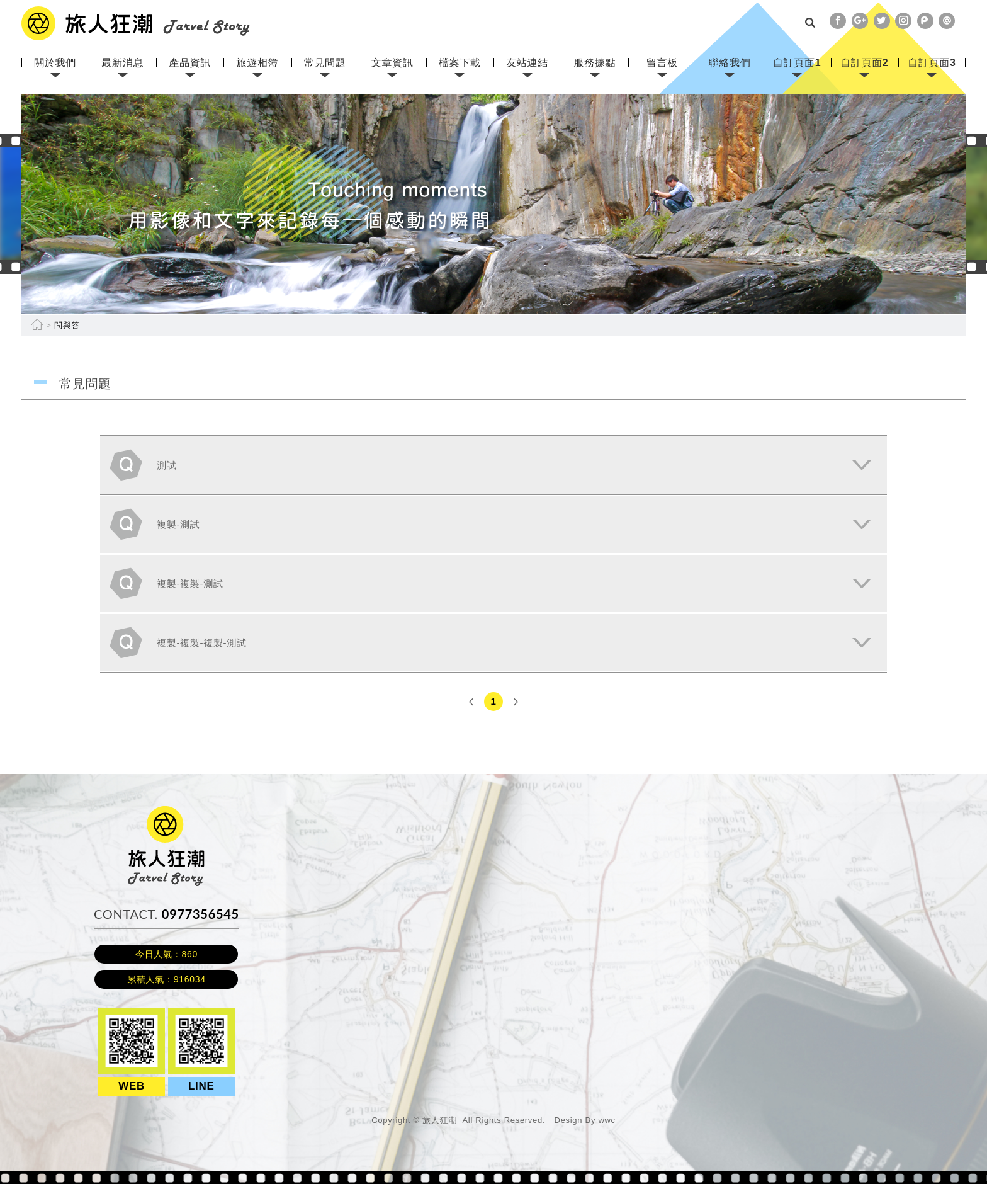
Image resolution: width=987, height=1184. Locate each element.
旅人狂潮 (166, 812)
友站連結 (527, 62)
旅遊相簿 (258, 62)
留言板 (662, 62)
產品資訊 (190, 62)
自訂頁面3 (932, 62)
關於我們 (55, 62)
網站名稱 (135, 23)
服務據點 (594, 62)
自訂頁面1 (797, 62)
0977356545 (200, 913)
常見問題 (325, 62)
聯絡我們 (730, 62)
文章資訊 (392, 62)
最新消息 (122, 62)
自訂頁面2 (864, 62)
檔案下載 (460, 62)
